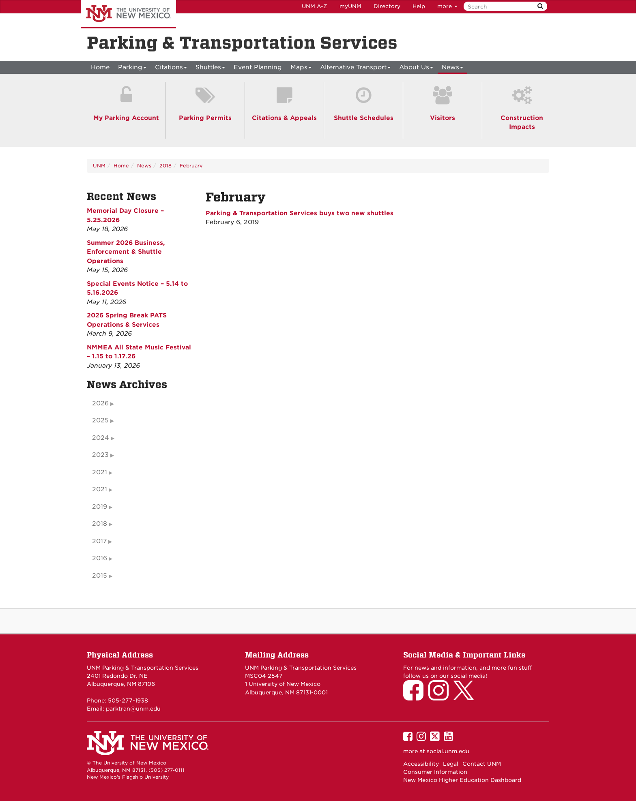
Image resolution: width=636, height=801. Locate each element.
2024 (100, 437)
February (191, 166)
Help (419, 6)
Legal (450, 763)
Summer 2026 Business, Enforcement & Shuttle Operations (126, 252)
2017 (99, 541)
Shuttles (210, 69)
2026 (100, 403)
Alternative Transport (355, 69)
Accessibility (421, 763)
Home (100, 67)
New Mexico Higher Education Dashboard (462, 780)
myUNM (350, 6)
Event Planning (258, 67)
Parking (132, 69)
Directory (387, 6)
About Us (416, 69)
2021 (99, 472)
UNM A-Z (314, 6)
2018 (165, 166)
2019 (99, 506)
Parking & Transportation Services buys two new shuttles (299, 213)
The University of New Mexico (128, 14)
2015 (99, 575)
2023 (100, 454)
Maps (301, 69)
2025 (100, 420)
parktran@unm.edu (133, 708)
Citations (171, 69)
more (447, 6)
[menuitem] (100, 67)
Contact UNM (481, 763)
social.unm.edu (448, 751)
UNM (99, 166)
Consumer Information (435, 772)
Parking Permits (205, 118)
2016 (99, 558)
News (452, 69)
